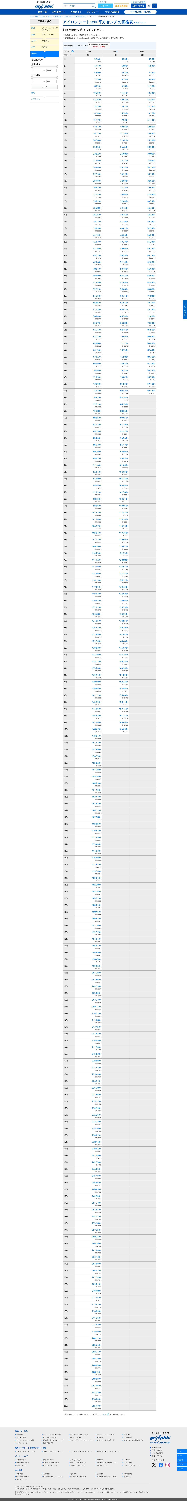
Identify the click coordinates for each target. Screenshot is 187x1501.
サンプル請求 (157, 1453)
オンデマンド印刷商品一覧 (133, 1440)
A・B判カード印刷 (50, 1437)
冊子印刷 (127, 1434)
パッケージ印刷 (75, 1437)
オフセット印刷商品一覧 (105, 1440)
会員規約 (100, 1474)
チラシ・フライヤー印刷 (52, 1434)
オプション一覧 (22, 1443)
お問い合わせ (138, 6)
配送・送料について (50, 1465)
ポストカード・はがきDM (79, 1434)
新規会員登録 (121, 6)
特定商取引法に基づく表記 (106, 1476)
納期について (21, 1465)
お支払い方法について (78, 1465)
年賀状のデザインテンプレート (108, 1451)
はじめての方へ (48, 1460)
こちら (104, 1414)
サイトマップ (157, 1456)
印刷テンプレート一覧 (51, 1462)
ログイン (103, 2)
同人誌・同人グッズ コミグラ (53, 1440)
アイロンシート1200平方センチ (75, 16)
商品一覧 (58, 16)
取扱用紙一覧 (48, 1443)
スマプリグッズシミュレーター (81, 1440)
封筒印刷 (100, 1437)
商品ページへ (141, 23)
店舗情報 (46, 1474)
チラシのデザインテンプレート (81, 1451)
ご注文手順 (128, 1462)
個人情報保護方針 (22, 1476)
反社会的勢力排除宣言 (78, 1476)
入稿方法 (127, 1460)
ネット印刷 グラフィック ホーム (41, 16)
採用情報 (127, 1476)
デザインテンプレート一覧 (25, 1451)
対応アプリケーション (78, 1462)
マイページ (105, 6)
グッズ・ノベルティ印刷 (25, 1440)
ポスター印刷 (21, 1437)
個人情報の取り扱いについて (53, 1476)
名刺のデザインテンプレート (53, 1451)
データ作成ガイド (22, 1462)
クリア (44, 87)
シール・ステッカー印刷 (105, 1434)
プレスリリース (22, 1479)
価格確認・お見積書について (107, 1462)
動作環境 (100, 1460)
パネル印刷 (128, 1437)
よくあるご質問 (139, 2)
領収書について (102, 1465)
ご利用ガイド (21, 1460)
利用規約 (73, 1474)
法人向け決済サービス (132, 1465)
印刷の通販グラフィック (23, 1492)
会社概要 (19, 1474)
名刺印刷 (19, 1434)
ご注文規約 (128, 1474)
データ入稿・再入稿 (140, 12)
